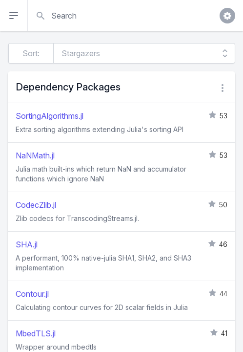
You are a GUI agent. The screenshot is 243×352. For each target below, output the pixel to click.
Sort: (31, 53)
